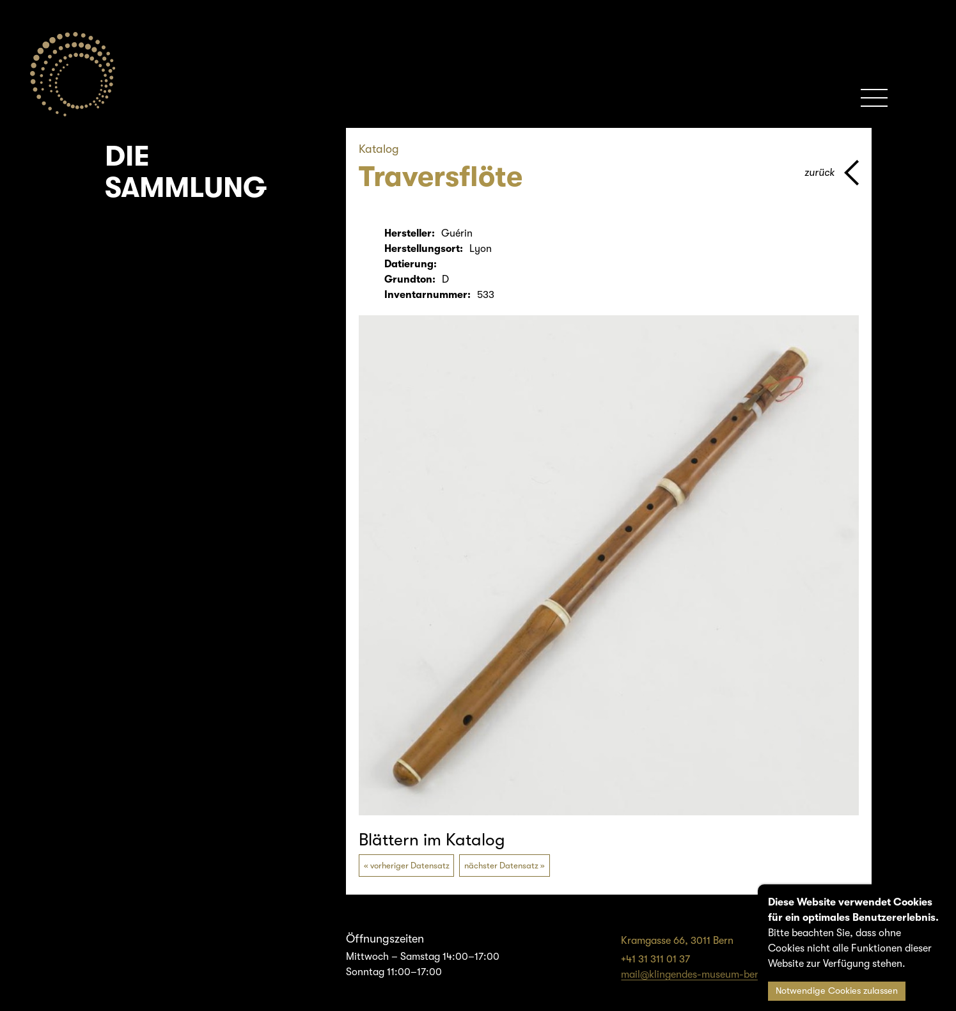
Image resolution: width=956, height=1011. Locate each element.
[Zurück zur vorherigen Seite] (831, 172)
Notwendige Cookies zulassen (837, 990)
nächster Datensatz (501, 865)
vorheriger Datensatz (410, 865)
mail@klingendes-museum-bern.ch (699, 974)
